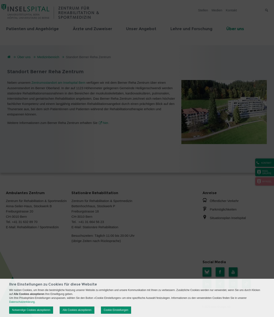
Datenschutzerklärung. (22, 301)
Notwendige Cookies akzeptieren (31, 310)
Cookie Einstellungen (116, 310)
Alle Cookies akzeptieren (76, 310)
